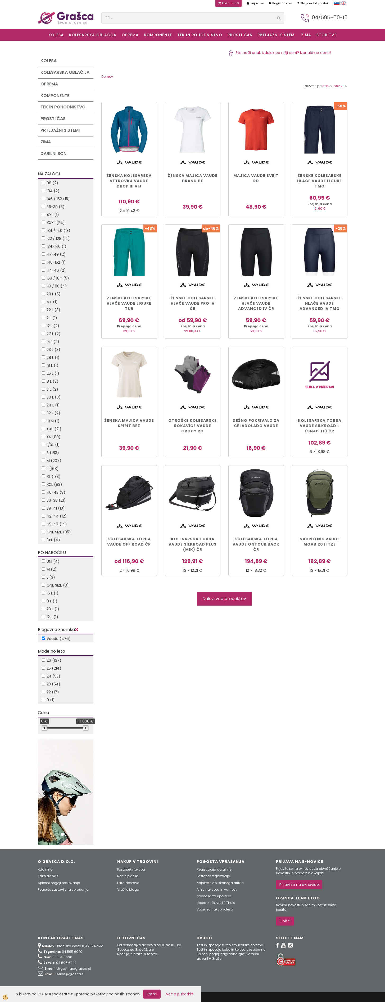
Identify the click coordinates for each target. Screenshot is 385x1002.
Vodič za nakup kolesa (215, 909)
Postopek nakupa (131, 869)
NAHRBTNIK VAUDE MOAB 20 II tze (320, 541)
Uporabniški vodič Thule (216, 902)
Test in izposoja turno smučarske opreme (230, 945)
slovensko (336, 3)
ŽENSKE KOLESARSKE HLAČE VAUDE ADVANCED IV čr (256, 303)
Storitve (326, 35)
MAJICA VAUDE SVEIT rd (256, 178)
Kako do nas (48, 876)
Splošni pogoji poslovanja (59, 883)
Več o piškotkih (179, 994)
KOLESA (56, 35)
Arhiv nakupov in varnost (217, 889)
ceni (327, 86)
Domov (107, 76)
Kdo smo (45, 869)
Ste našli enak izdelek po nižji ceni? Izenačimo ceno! (279, 52)
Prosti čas (240, 35)
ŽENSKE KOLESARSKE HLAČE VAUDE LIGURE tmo (319, 181)
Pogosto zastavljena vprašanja (63, 889)
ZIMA (306, 35)
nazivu (340, 86)
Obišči (285, 921)
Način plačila (127, 876)
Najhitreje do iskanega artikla (220, 883)
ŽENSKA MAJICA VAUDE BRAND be (193, 178)
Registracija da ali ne (214, 869)
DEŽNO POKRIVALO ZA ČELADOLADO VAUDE (256, 423)
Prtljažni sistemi (276, 35)
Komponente (158, 35)
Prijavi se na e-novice (299, 884)
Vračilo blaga (128, 889)
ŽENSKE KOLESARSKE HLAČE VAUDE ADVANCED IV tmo (319, 303)
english (343, 3)
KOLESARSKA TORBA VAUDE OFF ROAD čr (129, 541)
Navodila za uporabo (214, 896)
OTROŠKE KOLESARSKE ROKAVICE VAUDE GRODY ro (192, 426)
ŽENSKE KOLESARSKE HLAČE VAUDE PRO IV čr (192, 303)
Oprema (130, 35)
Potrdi (152, 994)
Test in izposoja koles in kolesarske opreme (231, 949)
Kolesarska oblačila (92, 35)
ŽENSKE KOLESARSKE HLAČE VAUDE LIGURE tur (129, 303)
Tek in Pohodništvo (199, 35)
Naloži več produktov (224, 599)
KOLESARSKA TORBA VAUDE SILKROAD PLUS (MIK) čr (192, 544)
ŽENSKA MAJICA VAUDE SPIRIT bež (129, 423)
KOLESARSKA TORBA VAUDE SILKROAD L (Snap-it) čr (319, 426)
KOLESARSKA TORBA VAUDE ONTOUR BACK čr (256, 544)
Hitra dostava (128, 883)
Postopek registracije (213, 876)
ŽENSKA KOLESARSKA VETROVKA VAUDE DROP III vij (129, 181)
